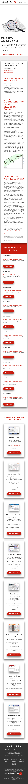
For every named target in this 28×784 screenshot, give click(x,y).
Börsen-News (11, 53)
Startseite (3, 53)
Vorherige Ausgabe (9, 72)
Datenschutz (14, 761)
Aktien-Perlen (18, 230)
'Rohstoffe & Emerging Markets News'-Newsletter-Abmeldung (14, 753)
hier (5, 233)
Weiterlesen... (8, 266)
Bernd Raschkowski (15, 445)
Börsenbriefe (14, 759)
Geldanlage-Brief (8, 230)
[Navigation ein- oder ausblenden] (25, 2)
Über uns (22, 759)
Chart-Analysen (21, 53)
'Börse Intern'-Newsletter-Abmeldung (14, 749)
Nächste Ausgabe (8, 70)
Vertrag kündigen (14, 764)
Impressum (21, 761)
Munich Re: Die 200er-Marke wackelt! (13, 54)
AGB (6, 761)
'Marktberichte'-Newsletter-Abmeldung (14, 755)
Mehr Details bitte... (14, 453)
